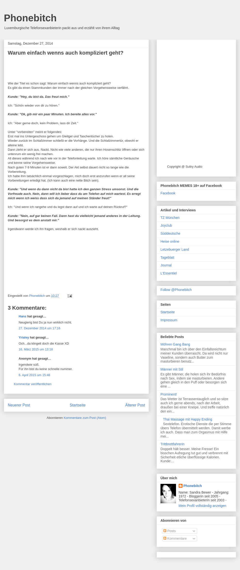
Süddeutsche (170, 233)
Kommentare (175, 538)
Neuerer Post (19, 405)
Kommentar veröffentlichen (32, 384)
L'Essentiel (168, 273)
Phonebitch (30, 18)
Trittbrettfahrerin (172, 444)
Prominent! (168, 394)
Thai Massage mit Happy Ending (187, 419)
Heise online (169, 241)
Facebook (167, 193)
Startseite (78, 405)
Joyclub (166, 225)
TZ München (170, 218)
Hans (22, 316)
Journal (166, 265)
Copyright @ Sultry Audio (184, 166)
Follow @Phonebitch (176, 290)
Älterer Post (135, 405)
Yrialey (24, 337)
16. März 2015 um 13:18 (36, 349)
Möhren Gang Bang (175, 344)
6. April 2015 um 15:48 (34, 375)
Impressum (168, 320)
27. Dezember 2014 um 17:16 (39, 328)
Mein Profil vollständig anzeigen (202, 506)
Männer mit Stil (171, 369)
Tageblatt (167, 257)
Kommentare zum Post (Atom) (85, 418)
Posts (169, 531)
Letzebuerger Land (174, 249)
